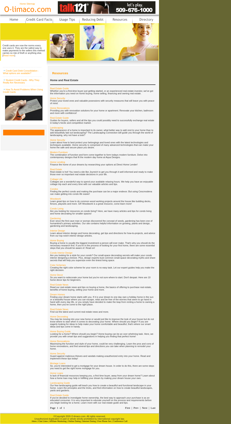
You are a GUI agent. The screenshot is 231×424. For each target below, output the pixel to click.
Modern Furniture (59, 152)
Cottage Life (56, 179)
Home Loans (56, 373)
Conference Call (120, 421)
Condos (54, 189)
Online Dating (74, 421)
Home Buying (57, 240)
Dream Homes (57, 294)
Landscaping (56, 127)
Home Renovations (60, 108)
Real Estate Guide (59, 88)
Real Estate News (59, 284)
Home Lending (57, 162)
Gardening (55, 218)
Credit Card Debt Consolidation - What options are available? (21, 71)
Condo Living (56, 208)
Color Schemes (58, 265)
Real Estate (56, 169)
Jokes (34, 421)
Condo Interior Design (61, 253)
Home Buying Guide (60, 331)
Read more (8, 55)
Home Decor (56, 275)
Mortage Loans (57, 363)
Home (23, 4)
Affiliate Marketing (58, 421)
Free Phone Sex (104, 421)
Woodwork (55, 199)
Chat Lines (43, 421)
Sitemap (31, 4)
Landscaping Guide (60, 383)
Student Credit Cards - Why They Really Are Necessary (21, 81)
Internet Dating (89, 421)
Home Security (57, 98)
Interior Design (57, 230)
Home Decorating (59, 316)
